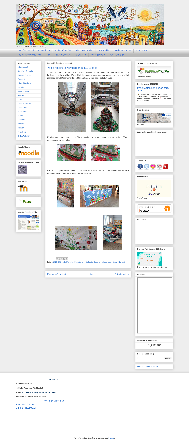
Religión (21, 128)
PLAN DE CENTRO (62, 50)
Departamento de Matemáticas (105, 262)
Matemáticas (22, 112)
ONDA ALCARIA (97, 55)
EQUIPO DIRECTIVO (84, 50)
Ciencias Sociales (24, 75)
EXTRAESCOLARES (123, 50)
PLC (48, 55)
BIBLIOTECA (103, 50)
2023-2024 (57, 262)
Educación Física (24, 83)
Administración (23, 67)
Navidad (121, 262)
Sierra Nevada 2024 (117, 55)
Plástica (21, 124)
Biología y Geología (25, 71)
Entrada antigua (122, 274)
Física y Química (24, 91)
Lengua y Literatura (25, 108)
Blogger (111, 438)
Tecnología (22, 132)
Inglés (20, 99)
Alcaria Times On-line (63, 55)
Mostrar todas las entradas (147, 366)
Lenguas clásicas (24, 103)
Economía (21, 79)
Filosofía (21, 87)
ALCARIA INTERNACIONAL (29, 55)
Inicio (90, 274)
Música (20, 116)
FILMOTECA (81, 55)
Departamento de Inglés (83, 262)
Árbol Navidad (68, 262)
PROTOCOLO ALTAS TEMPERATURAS (34, 50)
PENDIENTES (142, 50)
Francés (21, 95)
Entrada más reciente (57, 274)
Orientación (22, 120)
